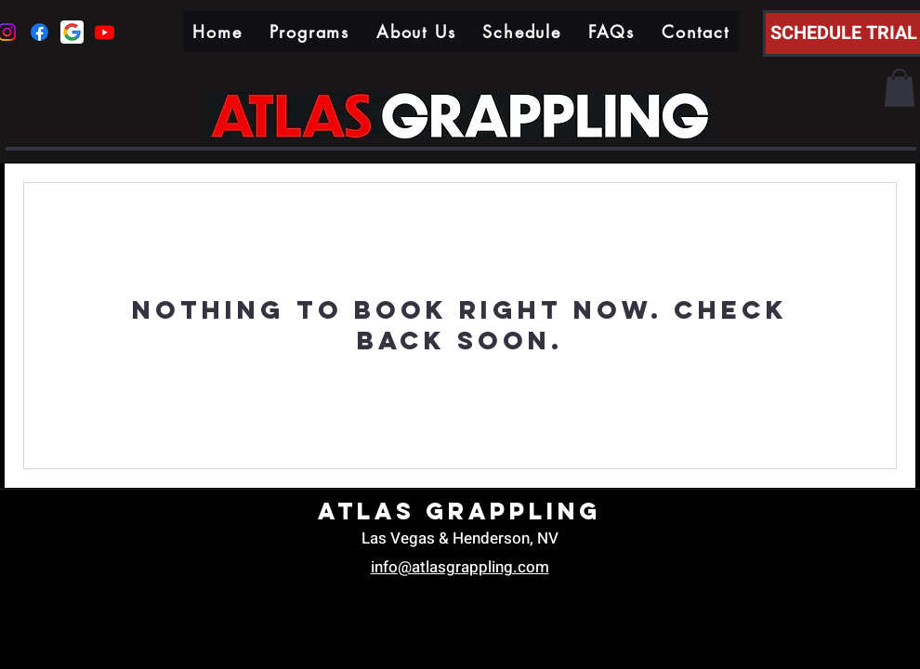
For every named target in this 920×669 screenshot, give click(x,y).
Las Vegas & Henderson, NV (460, 538)
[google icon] (72, 32)
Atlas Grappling (459, 511)
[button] (899, 88)
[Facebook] (39, 32)
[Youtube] (104, 32)
